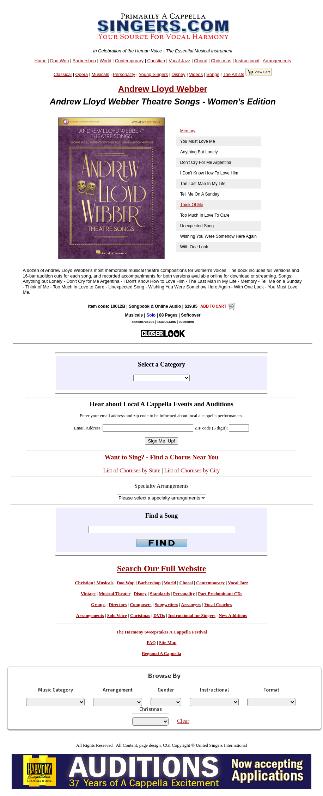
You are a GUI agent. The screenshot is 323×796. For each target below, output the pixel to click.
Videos (196, 74)
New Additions (233, 615)
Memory (187, 130)
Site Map (167, 642)
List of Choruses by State (131, 470)
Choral (200, 60)
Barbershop (84, 60)
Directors (118, 604)
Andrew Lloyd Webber (162, 89)
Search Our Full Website (161, 568)
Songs (213, 74)
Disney (178, 74)
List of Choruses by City (192, 470)
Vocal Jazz (179, 60)
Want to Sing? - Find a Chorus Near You (161, 457)
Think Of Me (191, 204)
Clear (183, 721)
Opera (81, 74)
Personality (124, 74)
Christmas (221, 60)
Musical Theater (114, 593)
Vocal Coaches (218, 604)
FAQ (151, 642)
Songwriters (166, 604)
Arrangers (191, 604)
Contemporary (129, 60)
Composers (140, 604)
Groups (98, 604)
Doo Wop (59, 60)
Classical (63, 74)
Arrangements (277, 60)
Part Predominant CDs (220, 593)
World (105, 60)
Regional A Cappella (161, 653)
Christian (156, 60)
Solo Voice (117, 615)
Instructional (247, 60)
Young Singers (153, 74)
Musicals (100, 74)
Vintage (88, 593)
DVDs (159, 615)
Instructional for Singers (191, 615)
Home (41, 60)
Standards (160, 593)
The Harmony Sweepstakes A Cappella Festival (161, 632)
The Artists (233, 74)
